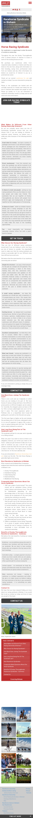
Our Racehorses (7, 805)
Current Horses (8, 807)
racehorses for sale (22, 78)
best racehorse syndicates (12, 661)
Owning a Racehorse (10, 799)
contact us (7, 674)
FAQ (5, 801)
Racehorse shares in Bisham (10, 803)
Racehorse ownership (8, 788)
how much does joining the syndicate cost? (15, 652)
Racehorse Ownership (8, 795)
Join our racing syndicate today (16, 101)
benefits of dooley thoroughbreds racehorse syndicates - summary (14, 670)
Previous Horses (8, 809)
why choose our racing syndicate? (14, 648)
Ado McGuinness (9, 813)
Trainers (4, 811)
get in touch (16, 238)
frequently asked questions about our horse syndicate (15, 665)
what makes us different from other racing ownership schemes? (15, 644)
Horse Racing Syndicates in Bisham (14, 797)
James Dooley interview (11, 793)
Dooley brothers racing (9, 790)
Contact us (16, 390)
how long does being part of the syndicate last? (14, 657)
